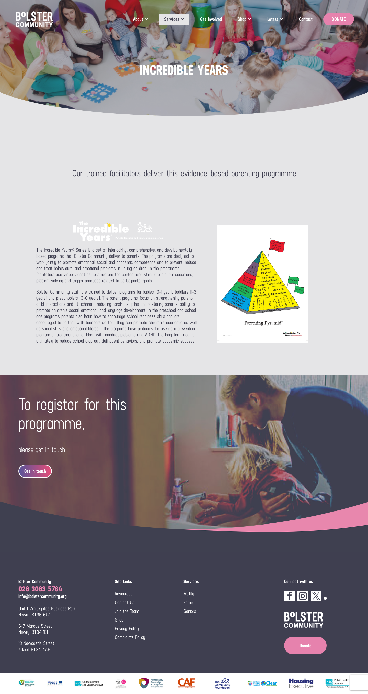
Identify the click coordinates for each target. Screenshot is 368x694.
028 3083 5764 (40, 588)
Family (188, 602)
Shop (242, 19)
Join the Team (127, 611)
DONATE (339, 19)
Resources (124, 594)
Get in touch (35, 471)
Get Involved (211, 19)
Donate (306, 645)
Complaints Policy (130, 637)
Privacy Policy (127, 628)
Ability (188, 594)
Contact (306, 19)
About (138, 19)
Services (171, 19)
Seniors (189, 611)
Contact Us (124, 602)
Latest (272, 19)
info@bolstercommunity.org (42, 596)
